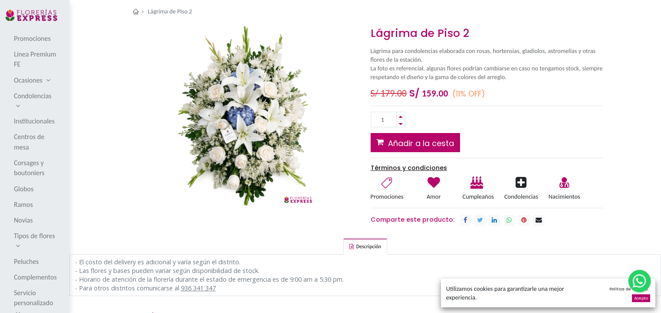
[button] (415, 142)
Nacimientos (564, 196)
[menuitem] (35, 38)
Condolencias (521, 196)
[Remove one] (401, 123)
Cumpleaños (477, 196)
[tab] (365, 246)
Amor (434, 196)
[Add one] (401, 116)
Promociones (387, 196)
